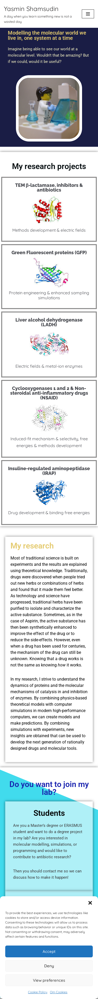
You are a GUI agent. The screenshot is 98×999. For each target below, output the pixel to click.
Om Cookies (58, 992)
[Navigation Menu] (88, 13)
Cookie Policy (37, 992)
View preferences (49, 980)
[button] (90, 902)
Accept (49, 951)
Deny (49, 965)
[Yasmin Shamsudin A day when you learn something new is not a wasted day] (39, 14)
